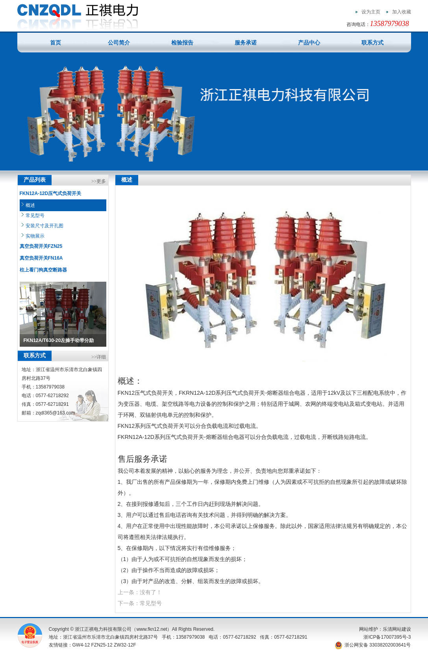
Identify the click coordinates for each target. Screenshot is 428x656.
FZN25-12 (102, 645)
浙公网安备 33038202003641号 (373, 645)
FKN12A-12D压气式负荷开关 (51, 193)
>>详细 (98, 357)
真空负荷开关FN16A (41, 258)
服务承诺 (246, 42)
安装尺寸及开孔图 (44, 226)
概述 (30, 205)
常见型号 (35, 215)
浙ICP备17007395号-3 (387, 637)
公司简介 (119, 42)
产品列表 (35, 180)
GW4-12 (81, 645)
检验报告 (182, 42)
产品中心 (309, 42)
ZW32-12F (125, 645)
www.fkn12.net (151, 629)
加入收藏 (401, 12)
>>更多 (98, 181)
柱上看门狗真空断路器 (43, 270)
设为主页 (370, 12)
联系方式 (372, 42)
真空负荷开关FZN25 (41, 246)
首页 (55, 42)
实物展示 (35, 236)
